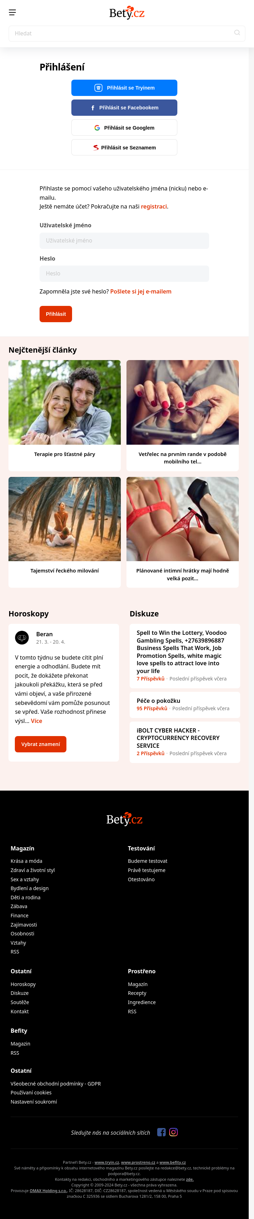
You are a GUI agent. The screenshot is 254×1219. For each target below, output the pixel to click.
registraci (154, 206)
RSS (15, 951)
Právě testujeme (146, 870)
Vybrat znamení (40, 744)
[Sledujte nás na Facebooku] (160, 1132)
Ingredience (142, 1002)
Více (36, 721)
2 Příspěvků (151, 753)
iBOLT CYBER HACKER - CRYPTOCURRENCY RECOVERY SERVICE (178, 738)
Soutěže (20, 1002)
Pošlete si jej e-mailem (141, 291)
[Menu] (12, 12)
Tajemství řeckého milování (64, 570)
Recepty (137, 993)
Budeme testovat (147, 861)
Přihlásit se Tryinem (124, 88)
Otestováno (141, 879)
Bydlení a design (30, 888)
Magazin (20, 1043)
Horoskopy (23, 984)
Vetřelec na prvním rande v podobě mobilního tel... (182, 457)
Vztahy (18, 942)
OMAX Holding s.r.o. (48, 1190)
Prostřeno (142, 971)
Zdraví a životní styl (33, 870)
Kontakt (20, 1011)
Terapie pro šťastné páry (64, 453)
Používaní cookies (31, 1092)
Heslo (47, 258)
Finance (20, 915)
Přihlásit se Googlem (124, 128)
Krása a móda (26, 861)
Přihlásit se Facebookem (124, 107)
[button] (237, 33)
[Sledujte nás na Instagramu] (172, 1132)
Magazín (22, 848)
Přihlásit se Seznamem (124, 147)
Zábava (19, 906)
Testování (141, 848)
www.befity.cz (173, 1162)
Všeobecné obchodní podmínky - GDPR (56, 1083)
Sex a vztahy (25, 879)
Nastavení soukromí (34, 1101)
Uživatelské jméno (65, 225)
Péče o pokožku (158, 701)
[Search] (127, 33)
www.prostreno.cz (138, 1162)
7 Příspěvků (151, 678)
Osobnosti (22, 933)
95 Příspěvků (152, 708)
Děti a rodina (26, 897)
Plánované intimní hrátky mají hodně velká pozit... (182, 574)
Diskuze (20, 993)
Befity (19, 1031)
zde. (190, 1179)
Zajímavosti (24, 924)
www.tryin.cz (107, 1162)
